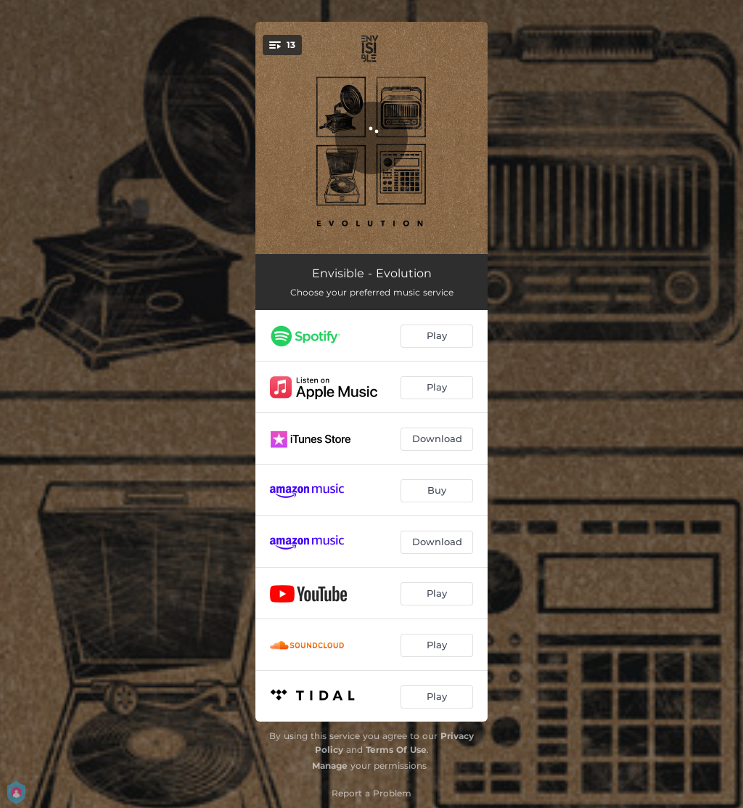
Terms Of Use (396, 749)
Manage (330, 765)
